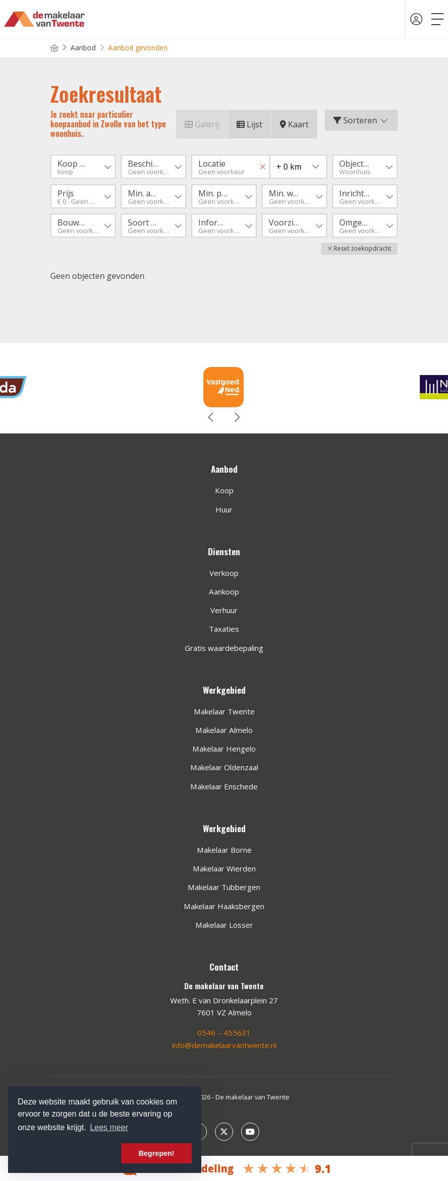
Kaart (294, 124)
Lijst (249, 124)
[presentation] (211, 417)
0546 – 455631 (224, 1032)
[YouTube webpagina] (250, 1131)
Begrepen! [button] (156, 1153)
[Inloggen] (416, 19)
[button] (359, 248)
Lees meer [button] (109, 1127)
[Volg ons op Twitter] (224, 1131)
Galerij (202, 124)
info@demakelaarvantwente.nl (224, 1045)
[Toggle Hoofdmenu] (437, 19)
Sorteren (361, 120)
